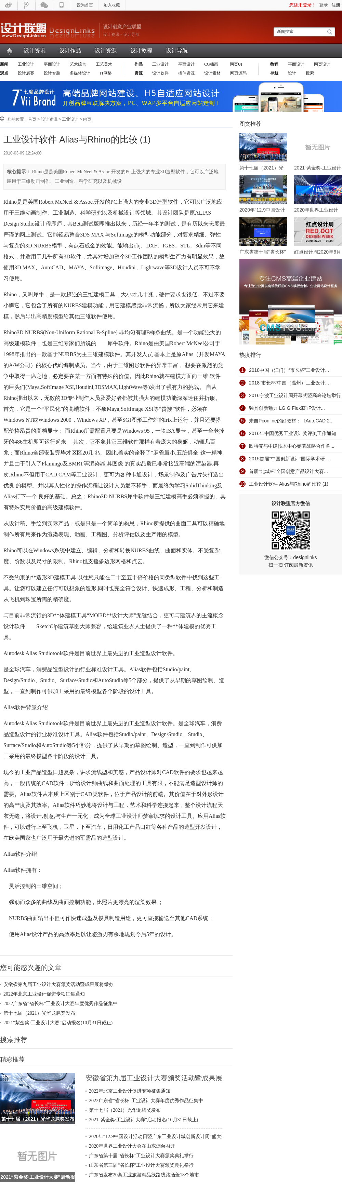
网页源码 (238, 73)
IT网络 (106, 73)
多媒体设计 (80, 73)
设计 (292, 73)
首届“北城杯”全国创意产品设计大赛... (288, 471)
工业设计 (26, 64)
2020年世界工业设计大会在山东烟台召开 (132, 1146)
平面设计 (52, 64)
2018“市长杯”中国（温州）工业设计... (289, 383)
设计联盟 (48, 30)
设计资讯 (34, 50)
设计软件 (160, 73)
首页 (10, 50)
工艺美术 (104, 64)
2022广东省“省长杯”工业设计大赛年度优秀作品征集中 (60, 1003)
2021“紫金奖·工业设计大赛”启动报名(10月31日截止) (58, 1022)
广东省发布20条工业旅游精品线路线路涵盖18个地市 (144, 1174)
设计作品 (70, 50)
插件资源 (186, 73)
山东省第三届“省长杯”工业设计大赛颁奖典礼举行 (141, 1165)
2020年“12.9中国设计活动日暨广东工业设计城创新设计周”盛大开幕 (160, 1136)
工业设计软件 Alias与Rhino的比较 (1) (288, 484)
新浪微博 (9, 5)
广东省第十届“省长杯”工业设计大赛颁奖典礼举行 (141, 1155)
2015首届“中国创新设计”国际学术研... (289, 458)
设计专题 (52, 73)
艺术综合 (78, 64)
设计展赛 (26, 73)
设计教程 (141, 50)
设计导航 (177, 50)
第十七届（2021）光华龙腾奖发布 (39, 1013)
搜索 (310, 73)
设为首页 (85, 5)
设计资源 (106, 50)
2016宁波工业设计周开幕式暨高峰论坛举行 (295, 395)
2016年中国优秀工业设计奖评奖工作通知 (292, 433)
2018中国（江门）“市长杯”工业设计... (289, 370)
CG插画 (211, 64)
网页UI (235, 64)
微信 (44, 5)
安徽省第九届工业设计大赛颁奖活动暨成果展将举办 (58, 984)
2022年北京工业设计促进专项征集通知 (44, 994)
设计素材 (212, 73)
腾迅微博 (27, 5)
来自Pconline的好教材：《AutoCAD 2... (291, 420)
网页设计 (322, 64)
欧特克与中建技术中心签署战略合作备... (291, 446)
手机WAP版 (62, 5)
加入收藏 (112, 5)
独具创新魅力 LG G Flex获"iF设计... (287, 408)
